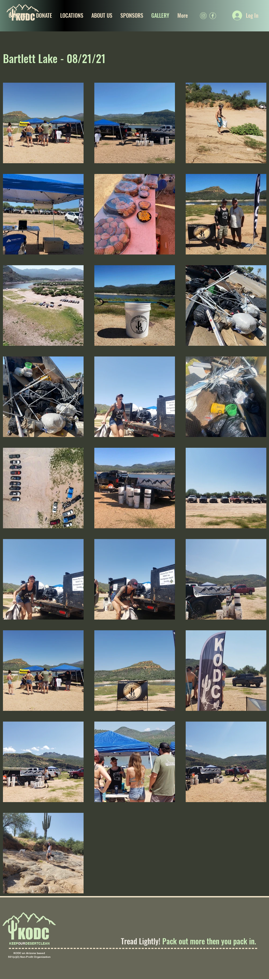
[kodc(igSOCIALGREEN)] (203, 15)
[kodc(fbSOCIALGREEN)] (212, 15)
